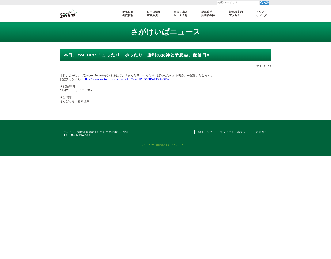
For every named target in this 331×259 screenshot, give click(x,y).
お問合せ (261, 222)
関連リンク (205, 222)
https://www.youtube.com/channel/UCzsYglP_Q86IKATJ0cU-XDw (127, 120)
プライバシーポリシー (234, 222)
